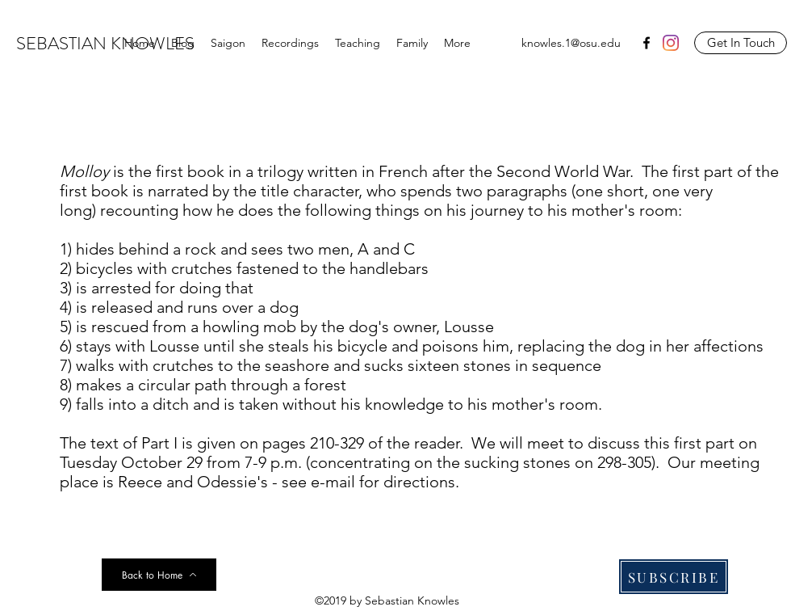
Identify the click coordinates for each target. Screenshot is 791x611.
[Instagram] (671, 43)
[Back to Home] (159, 574)
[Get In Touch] (740, 43)
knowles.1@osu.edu (571, 43)
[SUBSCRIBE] (673, 576)
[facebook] (646, 43)
